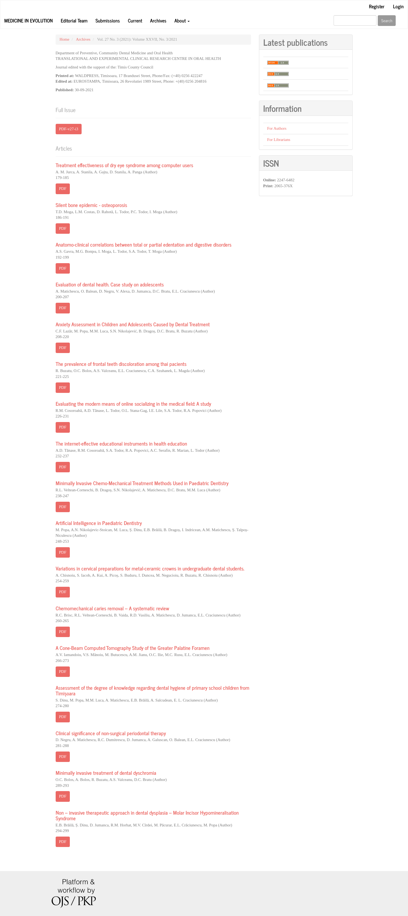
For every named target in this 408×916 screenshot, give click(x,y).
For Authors (277, 128)
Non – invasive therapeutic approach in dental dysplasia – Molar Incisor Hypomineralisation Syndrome (147, 815)
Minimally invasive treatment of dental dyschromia (106, 772)
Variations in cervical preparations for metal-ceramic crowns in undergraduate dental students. (150, 568)
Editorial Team (74, 20)
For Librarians (278, 139)
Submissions (108, 20)
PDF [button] (63, 188)
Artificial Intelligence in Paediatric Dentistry (99, 523)
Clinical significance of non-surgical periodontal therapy (111, 733)
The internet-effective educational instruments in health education (121, 443)
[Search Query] (355, 20)
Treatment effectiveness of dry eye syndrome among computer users (124, 165)
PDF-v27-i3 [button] (68, 129)
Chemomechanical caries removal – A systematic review (112, 608)
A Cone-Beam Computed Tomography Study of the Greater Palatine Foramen (132, 647)
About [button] (182, 20)
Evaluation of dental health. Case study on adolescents (110, 284)
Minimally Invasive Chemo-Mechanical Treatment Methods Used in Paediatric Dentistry (142, 483)
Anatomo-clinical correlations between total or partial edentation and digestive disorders (143, 244)
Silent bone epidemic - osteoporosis (91, 205)
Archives (158, 20)
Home (65, 39)
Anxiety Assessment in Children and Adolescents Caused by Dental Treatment (133, 324)
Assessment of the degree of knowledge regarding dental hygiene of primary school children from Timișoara (152, 690)
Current (135, 20)
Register (376, 6)
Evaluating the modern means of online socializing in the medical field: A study (133, 403)
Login (398, 6)
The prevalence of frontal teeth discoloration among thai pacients (121, 363)
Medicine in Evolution (28, 20)
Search (386, 20)
